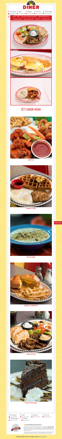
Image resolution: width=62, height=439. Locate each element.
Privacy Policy (42, 436)
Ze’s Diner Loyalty (45, 19)
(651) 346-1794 (26, 420)
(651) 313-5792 (48, 13)
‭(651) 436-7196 (30, 13)
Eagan (20, 11)
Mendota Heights (49, 11)
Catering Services (17, 19)
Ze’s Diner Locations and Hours (28, 16)
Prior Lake (38, 11)
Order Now (58, 223)
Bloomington (13, 11)
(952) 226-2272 (39, 13)
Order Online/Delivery (43, 16)
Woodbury (29, 11)
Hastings (12, 14)
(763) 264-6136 (13, 13)
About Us (37, 19)
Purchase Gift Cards (29, 19)
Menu (18, 16)
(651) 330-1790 (22, 13)
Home (14, 16)
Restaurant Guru (51, 426)
